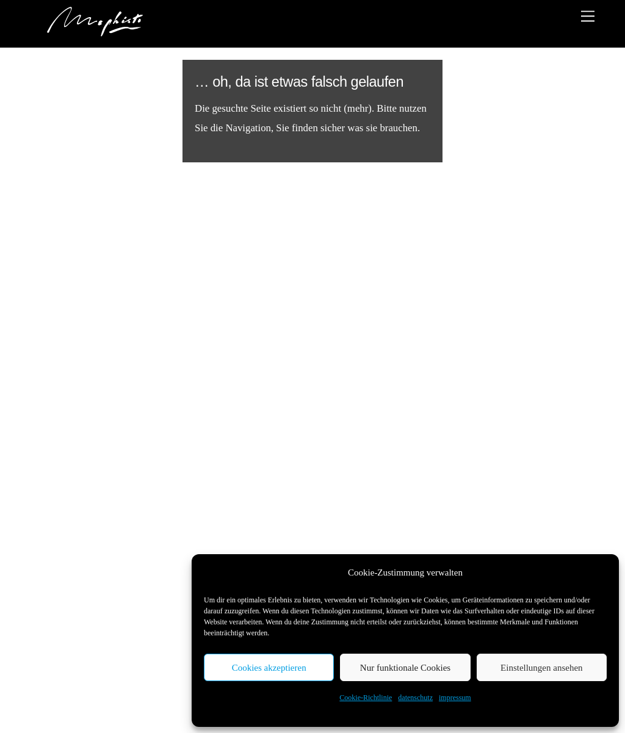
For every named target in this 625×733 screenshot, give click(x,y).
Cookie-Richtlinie (365, 697)
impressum (455, 697)
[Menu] (588, 16)
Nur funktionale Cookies (405, 668)
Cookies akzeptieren (269, 668)
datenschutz (415, 697)
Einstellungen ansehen (541, 668)
